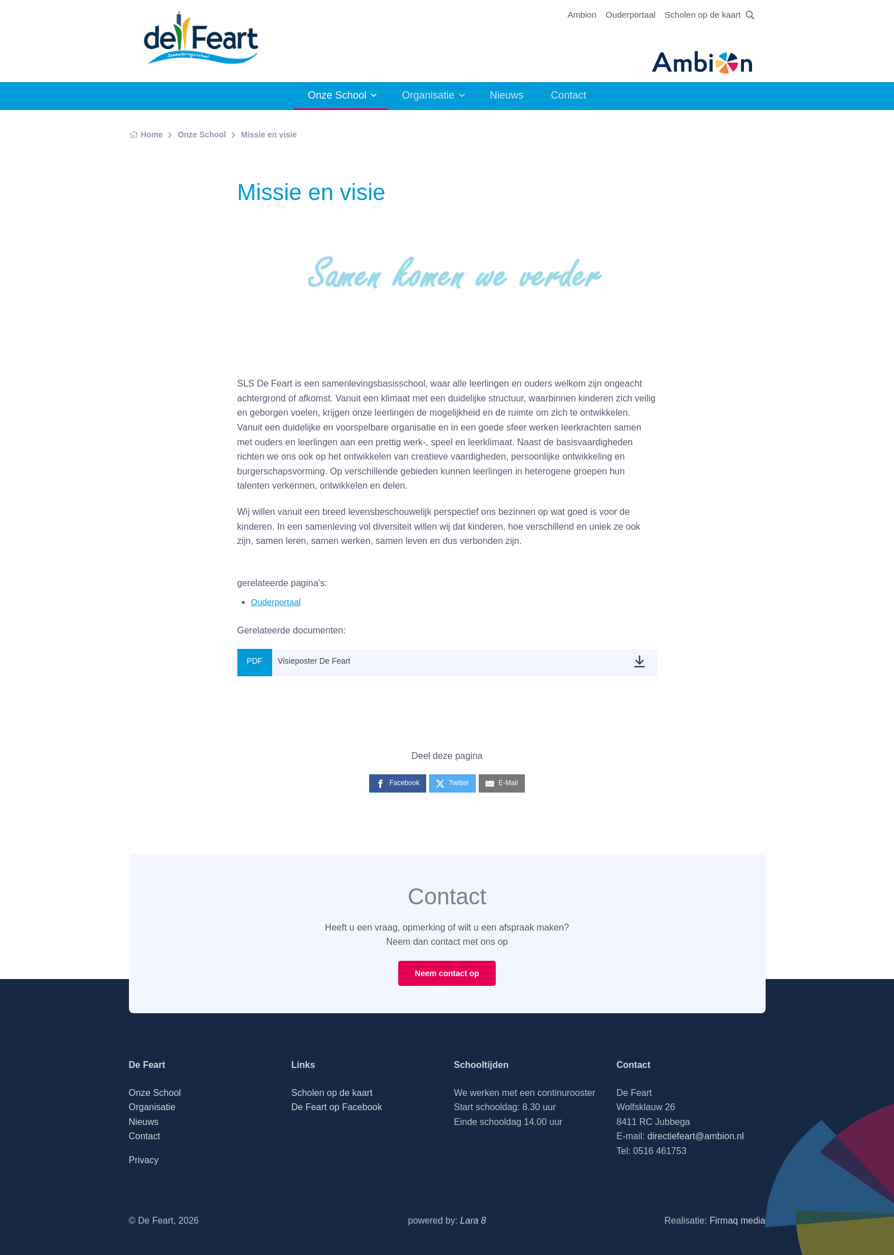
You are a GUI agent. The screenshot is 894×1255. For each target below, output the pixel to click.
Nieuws (507, 95)
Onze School (337, 95)
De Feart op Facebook (337, 1107)
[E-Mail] (502, 783)
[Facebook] (397, 783)
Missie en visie (269, 134)
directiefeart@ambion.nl (696, 1136)
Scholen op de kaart (703, 14)
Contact (568, 95)
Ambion (582, 14)
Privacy (144, 1160)
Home (146, 134)
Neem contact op (447, 973)
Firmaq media (738, 1220)
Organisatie (428, 95)
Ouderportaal (631, 14)
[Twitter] (452, 783)
